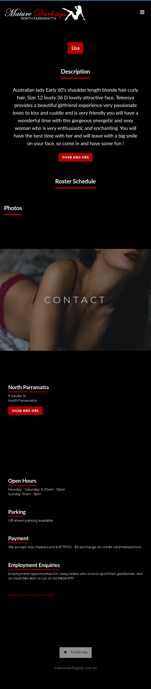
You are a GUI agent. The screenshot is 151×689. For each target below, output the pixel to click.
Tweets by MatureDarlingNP (31, 595)
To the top (76, 652)
